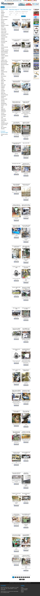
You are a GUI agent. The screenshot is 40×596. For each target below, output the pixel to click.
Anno (16, 14)
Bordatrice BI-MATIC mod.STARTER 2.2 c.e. (26, 40)
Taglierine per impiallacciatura (3, 110)
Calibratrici (2, 26)
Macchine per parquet (4, 61)
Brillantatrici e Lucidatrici (5, 25)
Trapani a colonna (3, 120)
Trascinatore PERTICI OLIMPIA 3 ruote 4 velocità (26, 556)
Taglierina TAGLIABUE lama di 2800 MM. (16, 184)
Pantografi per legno (4, 71)
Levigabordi (3, 57)
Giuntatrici (2, 48)
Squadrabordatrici (3, 103)
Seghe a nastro (3, 93)
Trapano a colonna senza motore (16, 370)
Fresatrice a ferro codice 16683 (16, 267)
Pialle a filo (2, 74)
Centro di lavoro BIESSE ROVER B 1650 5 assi (16, 81)
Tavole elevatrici (3, 111)
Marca (10, 14)
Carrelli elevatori (3, 29)
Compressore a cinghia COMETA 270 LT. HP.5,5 (16, 226)
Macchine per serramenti (4, 64)
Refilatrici (2, 83)
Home (5, 0)
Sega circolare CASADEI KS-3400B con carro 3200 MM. (26, 288)
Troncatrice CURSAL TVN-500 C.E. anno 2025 (26, 61)
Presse (2, 77)
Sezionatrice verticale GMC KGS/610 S (16, 61)
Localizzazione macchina (24, 11)
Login (20, 0)
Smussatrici (3, 100)
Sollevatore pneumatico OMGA (16, 349)
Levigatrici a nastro (4, 60)
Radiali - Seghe (3, 80)
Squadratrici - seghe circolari (4, 105)
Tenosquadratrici (3, 114)
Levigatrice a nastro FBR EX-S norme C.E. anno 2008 (26, 432)
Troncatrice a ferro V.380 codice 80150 (26, 267)
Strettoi (2, 107)
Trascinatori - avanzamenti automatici (4, 122)
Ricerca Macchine (16, 0)
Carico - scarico (3, 28)
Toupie (2, 117)
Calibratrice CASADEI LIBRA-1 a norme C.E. (26, 123)
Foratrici (2, 44)
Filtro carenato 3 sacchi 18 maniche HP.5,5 (16, 246)
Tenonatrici (2, 113)
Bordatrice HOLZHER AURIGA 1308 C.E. (26, 102)
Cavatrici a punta (3, 32)
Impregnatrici (3, 54)
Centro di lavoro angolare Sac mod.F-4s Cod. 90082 (16, 535)
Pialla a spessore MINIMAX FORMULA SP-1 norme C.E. (16, 391)
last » (23, 579)
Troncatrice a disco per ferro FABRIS (16, 411)
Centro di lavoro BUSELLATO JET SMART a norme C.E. (16, 515)
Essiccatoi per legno (4, 41)
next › (20, 579)
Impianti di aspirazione (4, 51)
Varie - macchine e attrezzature (3, 128)
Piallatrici (2, 73)
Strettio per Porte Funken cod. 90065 (26, 308)
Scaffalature (3, 87)
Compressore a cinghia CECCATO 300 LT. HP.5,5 (26, 391)
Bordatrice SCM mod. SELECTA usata (26, 370)
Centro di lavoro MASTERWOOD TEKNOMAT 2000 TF (16, 556)
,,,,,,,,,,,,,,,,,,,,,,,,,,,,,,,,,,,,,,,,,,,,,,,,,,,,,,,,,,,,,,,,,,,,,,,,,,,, (12, 13)
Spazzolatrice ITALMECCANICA (26, 473)
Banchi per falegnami (4, 19)
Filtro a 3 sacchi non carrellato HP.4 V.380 (26, 411)
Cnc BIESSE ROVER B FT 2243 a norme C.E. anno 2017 (26, 350)
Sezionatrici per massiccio (3, 97)
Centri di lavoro (3, 35)
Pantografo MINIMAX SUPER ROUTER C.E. (26, 535)
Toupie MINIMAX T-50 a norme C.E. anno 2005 (26, 329)
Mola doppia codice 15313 (16, 163)
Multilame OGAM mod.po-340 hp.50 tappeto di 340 (16, 102)
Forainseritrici (3, 42)
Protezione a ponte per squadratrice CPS (16, 453)
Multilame (2, 70)
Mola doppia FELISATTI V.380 (26, 494)
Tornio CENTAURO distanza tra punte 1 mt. (16, 123)
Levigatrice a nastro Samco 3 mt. (16, 494)
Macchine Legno (11, 11)
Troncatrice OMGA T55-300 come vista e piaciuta (26, 226)
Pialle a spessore (3, 76)
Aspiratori (2, 15)
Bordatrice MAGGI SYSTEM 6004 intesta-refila (16, 143)
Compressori (3, 38)
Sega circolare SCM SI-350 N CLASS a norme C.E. (16, 473)
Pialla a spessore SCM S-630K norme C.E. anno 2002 (26, 205)
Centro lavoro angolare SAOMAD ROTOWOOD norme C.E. (16, 20)
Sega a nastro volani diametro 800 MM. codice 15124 (26, 247)
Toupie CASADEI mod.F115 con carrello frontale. (26, 514)
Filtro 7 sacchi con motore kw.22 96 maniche (26, 81)
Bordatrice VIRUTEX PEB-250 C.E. (26, 453)
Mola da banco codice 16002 (16, 308)
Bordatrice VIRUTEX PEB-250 (16, 288)
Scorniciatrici (3, 90)
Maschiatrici (3, 67)
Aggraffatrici (3, 12)
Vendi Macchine (9, 0)
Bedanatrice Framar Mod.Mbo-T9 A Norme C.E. (26, 164)
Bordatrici (2, 22)
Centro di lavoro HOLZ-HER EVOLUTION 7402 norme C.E (26, 20)
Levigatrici (2, 58)
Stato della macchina (18, 11)
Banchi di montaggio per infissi (4, 17)
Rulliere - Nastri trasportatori (3, 85)
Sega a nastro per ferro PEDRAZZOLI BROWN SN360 (16, 432)
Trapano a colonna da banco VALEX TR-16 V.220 (16, 205)
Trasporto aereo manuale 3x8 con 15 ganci (26, 184)
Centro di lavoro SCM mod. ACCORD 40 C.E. (16, 40)
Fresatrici (2, 45)
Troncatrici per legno (4, 124)
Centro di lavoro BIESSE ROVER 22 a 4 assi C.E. (16, 329)
